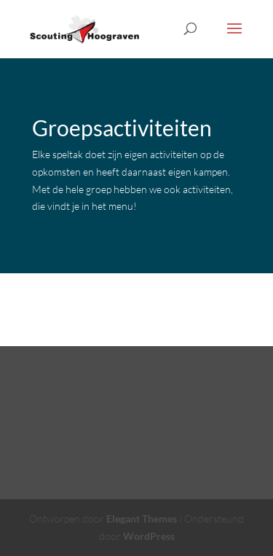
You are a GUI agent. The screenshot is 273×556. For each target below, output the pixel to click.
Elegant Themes (141, 518)
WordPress (149, 536)
